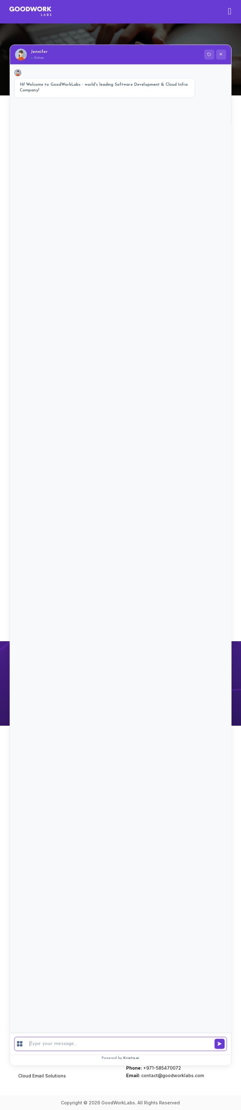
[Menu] (20, 1044)
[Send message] (219, 1044)
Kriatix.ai (131, 1058)
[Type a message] (126, 1044)
